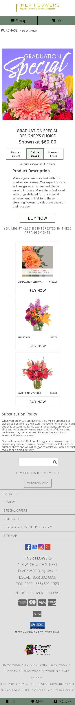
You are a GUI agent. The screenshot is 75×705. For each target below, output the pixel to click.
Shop (18, 21)
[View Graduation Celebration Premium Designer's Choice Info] (37, 261)
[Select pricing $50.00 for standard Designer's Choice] (16, 154)
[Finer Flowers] (38, 11)
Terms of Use (65, 690)
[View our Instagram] (41, 549)
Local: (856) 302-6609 (37, 577)
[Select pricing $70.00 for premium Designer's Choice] (53, 154)
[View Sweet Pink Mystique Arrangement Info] (37, 372)
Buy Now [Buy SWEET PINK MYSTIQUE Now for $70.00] (37, 401)
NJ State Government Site (56, 683)
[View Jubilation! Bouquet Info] (37, 317)
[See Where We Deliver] (38, 483)
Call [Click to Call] (12, 701)
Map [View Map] (37, 701)
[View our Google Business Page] (34, 549)
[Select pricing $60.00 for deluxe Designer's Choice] (35, 154)
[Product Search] (38, 462)
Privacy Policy (11, 690)
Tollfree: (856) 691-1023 (37, 583)
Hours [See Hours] (63, 701)
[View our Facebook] (28, 549)
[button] (37, 625)
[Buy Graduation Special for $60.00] (37, 218)
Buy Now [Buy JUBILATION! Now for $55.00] (37, 346)
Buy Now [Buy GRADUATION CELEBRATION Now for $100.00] (37, 290)
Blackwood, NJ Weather (17, 683)
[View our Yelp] (47, 549)
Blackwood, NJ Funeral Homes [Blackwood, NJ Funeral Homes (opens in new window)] (25, 664)
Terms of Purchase (38, 690)
